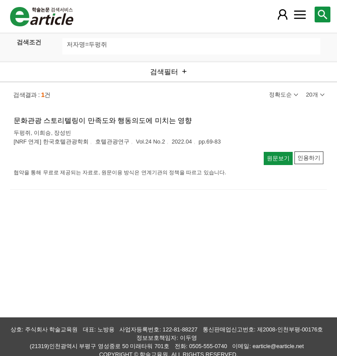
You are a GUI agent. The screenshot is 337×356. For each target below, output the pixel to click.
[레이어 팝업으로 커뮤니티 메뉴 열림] (300, 14)
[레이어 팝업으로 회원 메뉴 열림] (282, 14)
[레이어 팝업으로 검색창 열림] (322, 14)
